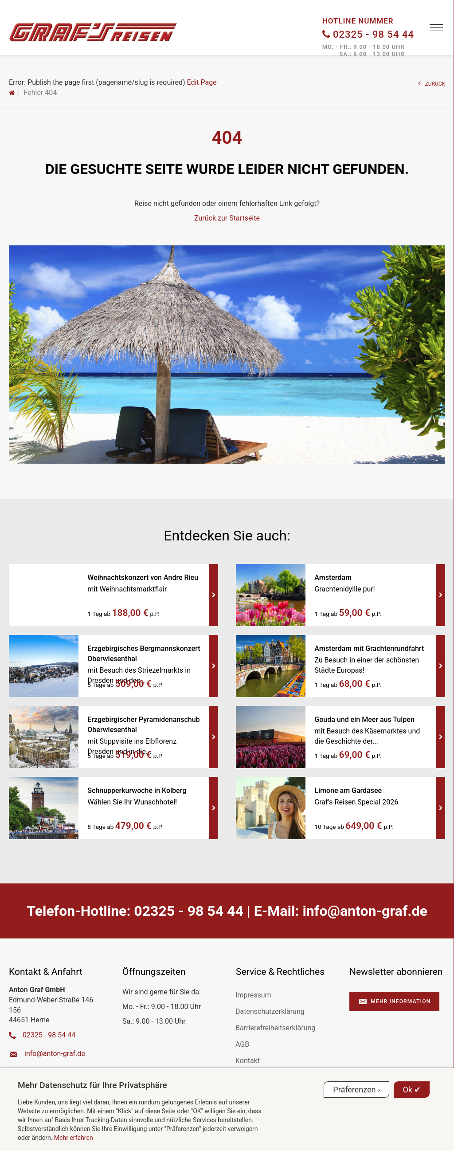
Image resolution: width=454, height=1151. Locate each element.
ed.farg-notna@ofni (364, 911)
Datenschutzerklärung (270, 1011)
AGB (242, 1044)
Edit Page (201, 82)
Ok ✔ (412, 1089)
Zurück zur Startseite (227, 218)
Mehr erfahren (73, 1137)
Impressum (253, 995)
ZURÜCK (432, 83)
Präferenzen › (356, 1089)
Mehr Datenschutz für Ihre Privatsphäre (92, 1085)
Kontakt (247, 1060)
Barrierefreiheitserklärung (275, 1028)
